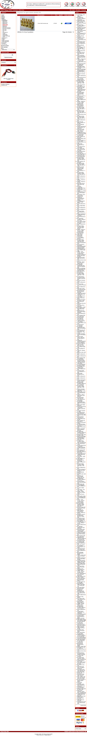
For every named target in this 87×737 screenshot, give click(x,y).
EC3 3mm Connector (6, 27)
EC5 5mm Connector (6, 28)
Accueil (2, 10)
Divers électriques (5, 41)
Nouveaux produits (5, 45)
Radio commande (5, 40)
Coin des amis (4, 44)
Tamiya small (5, 35)
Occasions (3, 43)
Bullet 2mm (4, 21)
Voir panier (78, 10)
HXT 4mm (4, 29)
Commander (83, 10)
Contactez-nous (4, 85)
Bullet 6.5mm (21, 10)
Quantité (60, 15)
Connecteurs (15, 10)
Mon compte (72, 10)
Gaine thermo (4, 37)
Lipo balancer (5, 32)
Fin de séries (4, 42)
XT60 (3, 36)
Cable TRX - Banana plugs (8, 78)
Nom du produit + (41, 15)
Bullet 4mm (4, 23)
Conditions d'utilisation (5, 84)
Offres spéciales (4, 47)
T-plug (3, 33)
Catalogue (6, 10)
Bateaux (3, 16)
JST (3, 31)
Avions (2, 14)
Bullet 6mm (4, 25)
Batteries (4, 19)
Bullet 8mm (4, 26)
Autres (10, 10)
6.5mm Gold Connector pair (43, 23)
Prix (56, 15)
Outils (3, 39)
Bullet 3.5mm (5, 22)
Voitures (3, 17)
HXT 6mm (4, 30)
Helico (2, 15)
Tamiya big (4, 34)
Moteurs (3, 38)
